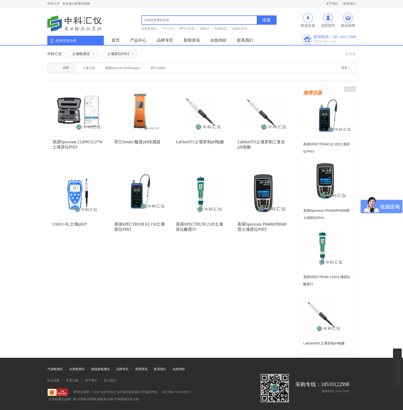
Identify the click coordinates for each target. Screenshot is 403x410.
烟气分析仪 (187, 28)
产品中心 (138, 40)
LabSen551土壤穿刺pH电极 (200, 142)
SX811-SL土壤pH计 (69, 224)
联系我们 (349, 3)
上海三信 (89, 68)
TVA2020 (168, 28)
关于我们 (332, 3)
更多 (344, 67)
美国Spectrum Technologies (122, 68)
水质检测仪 (77, 369)
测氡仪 (204, 28)
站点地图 (53, 380)
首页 (116, 40)
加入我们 (110, 380)
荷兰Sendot (158, 68)
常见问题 (72, 380)
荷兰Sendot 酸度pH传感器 (137, 142)
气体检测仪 (55, 369)
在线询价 (218, 40)
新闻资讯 (192, 40)
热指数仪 (220, 28)
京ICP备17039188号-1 (176, 392)
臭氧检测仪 (149, 28)
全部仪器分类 (66, 41)
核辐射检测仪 (100, 369)
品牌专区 (165, 40)
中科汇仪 (53, 3)
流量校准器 (239, 28)
